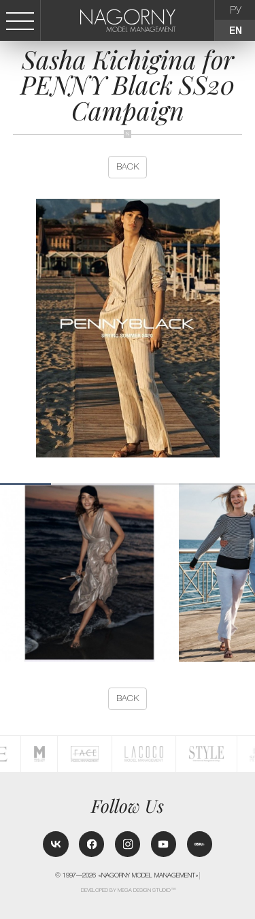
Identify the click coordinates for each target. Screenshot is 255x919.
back (127, 166)
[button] (250, 572)
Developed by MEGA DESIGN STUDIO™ (128, 890)
